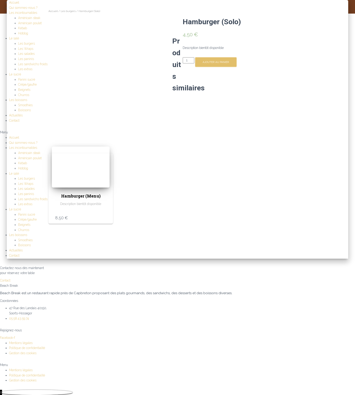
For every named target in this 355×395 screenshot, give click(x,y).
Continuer (19, 389)
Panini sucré (26, 79)
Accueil (14, 2)
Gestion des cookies (22, 318)
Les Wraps (25, 49)
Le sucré (15, 74)
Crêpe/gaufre (27, 84)
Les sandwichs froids (33, 64)
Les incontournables (23, 12)
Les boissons (18, 100)
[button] (177, 132)
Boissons (24, 110)
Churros (23, 95)
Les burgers (26, 43)
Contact (14, 120)
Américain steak (29, 18)
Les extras (25, 69)
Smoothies (25, 105)
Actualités (16, 115)
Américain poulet (30, 23)
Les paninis (26, 59)
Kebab (22, 28)
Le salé (14, 38)
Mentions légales (21, 307)
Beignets (24, 90)
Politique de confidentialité (27, 312)
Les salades (26, 53)
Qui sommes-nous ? (23, 8)
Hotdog (23, 33)
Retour (37, 381)
